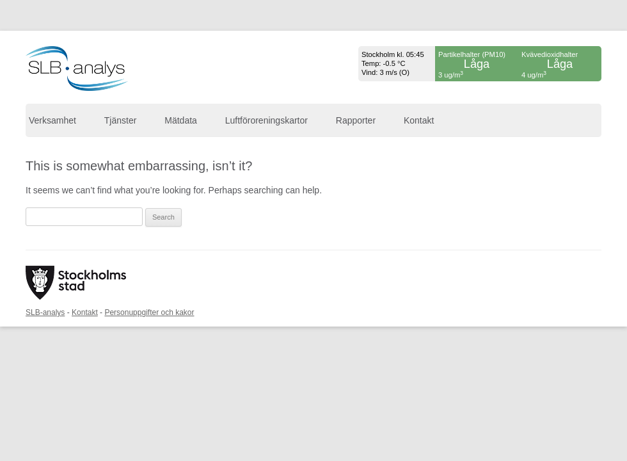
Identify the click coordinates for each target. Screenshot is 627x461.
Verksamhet (52, 120)
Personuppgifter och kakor (149, 312)
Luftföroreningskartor (266, 120)
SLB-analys (45, 312)
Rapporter (356, 120)
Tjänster (120, 120)
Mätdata (180, 120)
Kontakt (419, 120)
